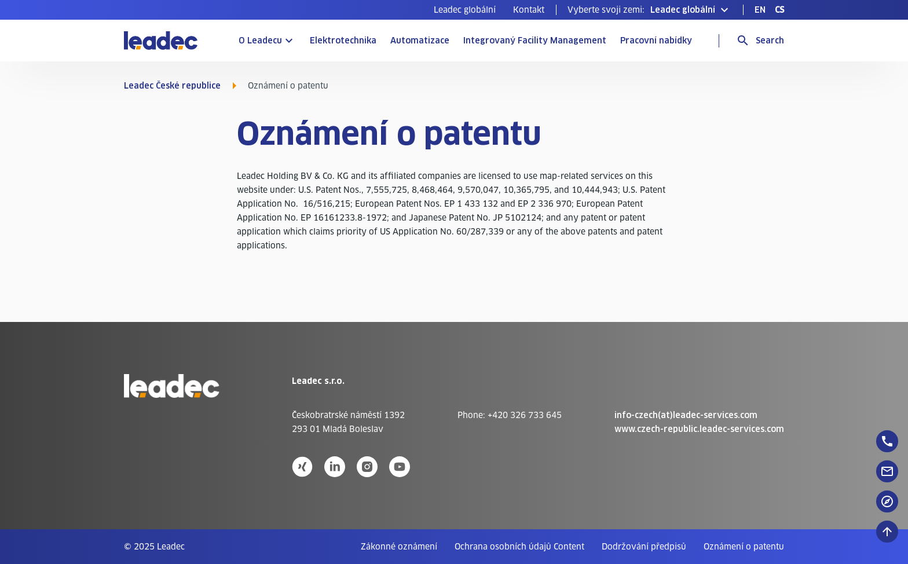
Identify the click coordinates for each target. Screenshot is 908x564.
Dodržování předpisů (644, 546)
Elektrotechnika (343, 40)
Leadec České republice (172, 85)
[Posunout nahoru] (887, 532)
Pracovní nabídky (656, 40)
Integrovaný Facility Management (534, 40)
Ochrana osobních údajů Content (519, 546)
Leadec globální (465, 9)
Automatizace (419, 40)
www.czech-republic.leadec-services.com (699, 429)
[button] (649, 10)
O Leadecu (260, 40)
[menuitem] (465, 10)
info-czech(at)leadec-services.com (685, 415)
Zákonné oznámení (399, 546)
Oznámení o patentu (744, 546)
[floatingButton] (887, 441)
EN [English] (760, 9)
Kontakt (528, 9)
